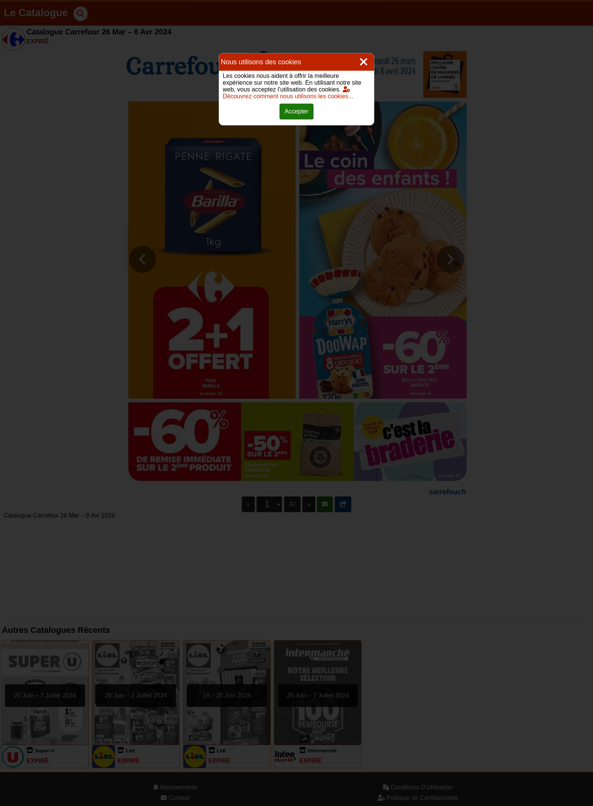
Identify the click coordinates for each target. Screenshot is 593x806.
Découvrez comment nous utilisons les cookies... (288, 92)
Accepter (296, 111)
